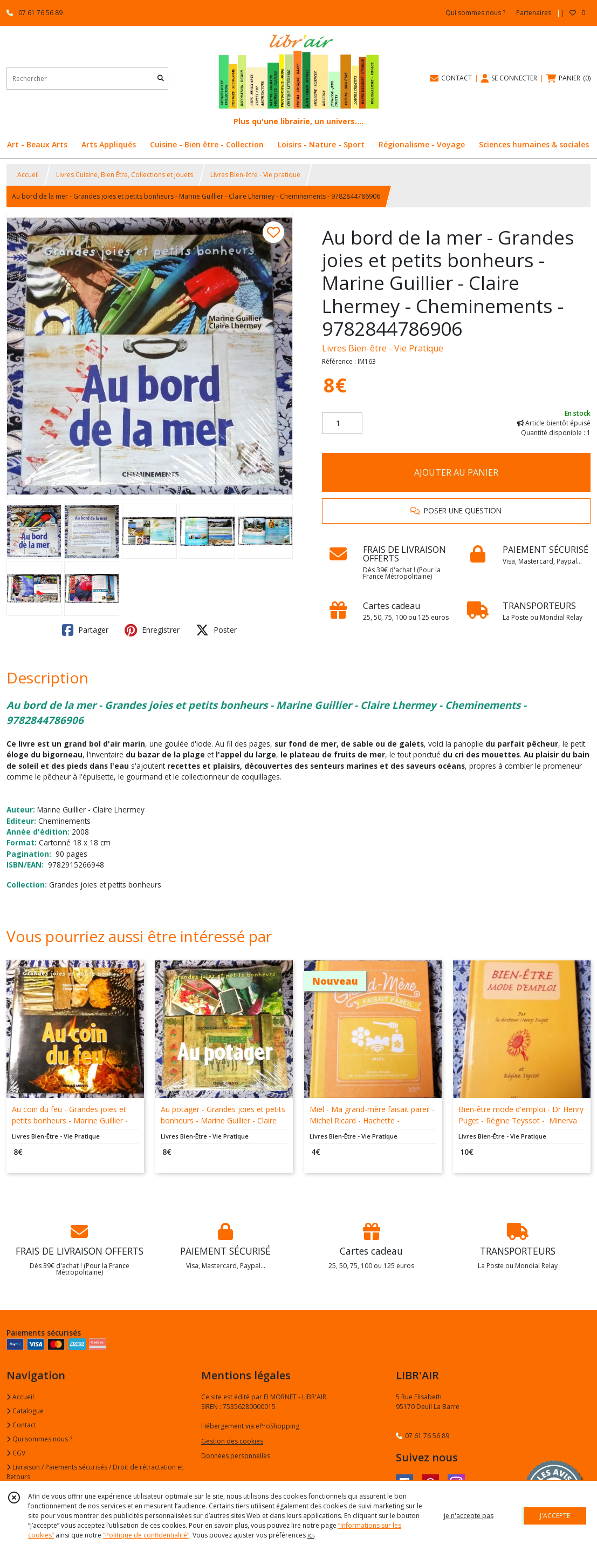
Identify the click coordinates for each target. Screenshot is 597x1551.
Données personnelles (235, 1455)
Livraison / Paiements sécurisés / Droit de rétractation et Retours (94, 1471)
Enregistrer (152, 630)
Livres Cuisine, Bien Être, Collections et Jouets (124, 174)
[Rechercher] (161, 78)
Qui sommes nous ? (39, 1439)
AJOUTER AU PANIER (456, 472)
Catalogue (25, 1410)
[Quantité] (342, 423)
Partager (85, 630)
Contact (21, 1425)
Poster (216, 630)
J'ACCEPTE (555, 1515)
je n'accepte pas (468, 1515)
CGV (15, 1453)
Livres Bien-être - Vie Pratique (382, 348)
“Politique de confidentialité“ (146, 1535)
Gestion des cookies (232, 1441)
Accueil (28, 174)
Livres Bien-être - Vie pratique (255, 174)
